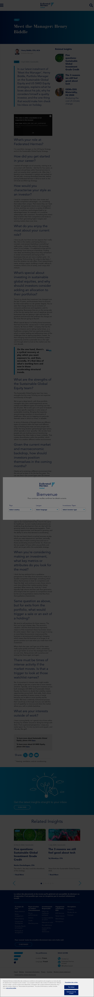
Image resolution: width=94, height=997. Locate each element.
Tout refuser (71, 987)
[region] (47, 987)
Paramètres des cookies (71, 982)
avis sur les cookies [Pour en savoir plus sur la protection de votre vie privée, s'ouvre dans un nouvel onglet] (11, 988)
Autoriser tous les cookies (71, 992)
